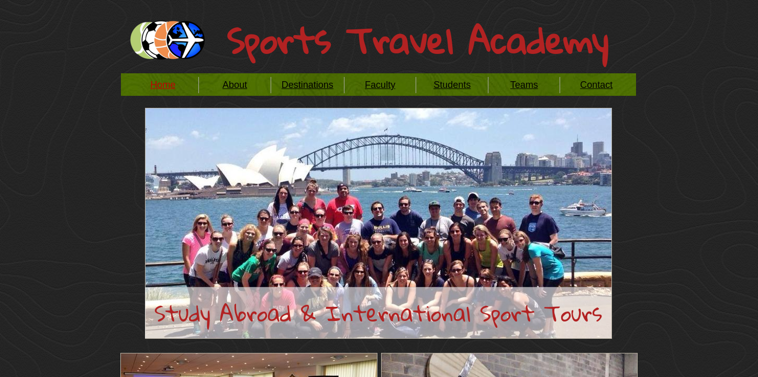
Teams (524, 85)
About (234, 85)
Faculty (380, 85)
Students (452, 85)
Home (162, 85)
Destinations (307, 85)
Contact (596, 85)
